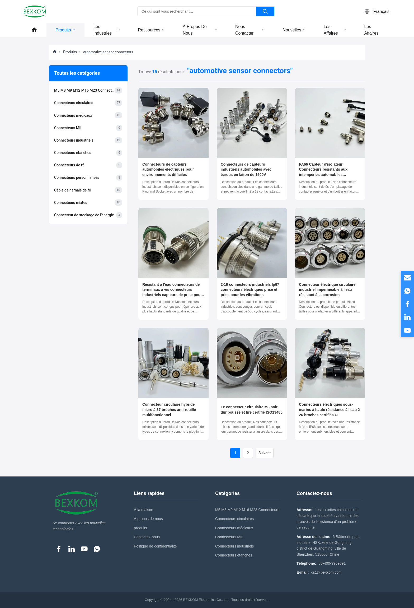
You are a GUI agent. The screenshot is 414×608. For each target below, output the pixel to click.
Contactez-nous (147, 537)
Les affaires (335, 30)
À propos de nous (200, 30)
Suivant (264, 453)
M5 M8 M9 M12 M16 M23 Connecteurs (247, 510)
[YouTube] (84, 549)
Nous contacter (250, 30)
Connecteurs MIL (229, 537)
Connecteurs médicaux (234, 528)
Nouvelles (294, 30)
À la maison (143, 510)
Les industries (106, 30)
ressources (151, 30)
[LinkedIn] (71, 549)
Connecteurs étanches (233, 555)
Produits (65, 30)
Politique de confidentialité (155, 546)
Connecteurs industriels (234, 546)
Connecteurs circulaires (234, 519)
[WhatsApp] (97, 549)
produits (140, 528)
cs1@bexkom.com (326, 572)
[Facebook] (59, 549)
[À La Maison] (55, 52)
